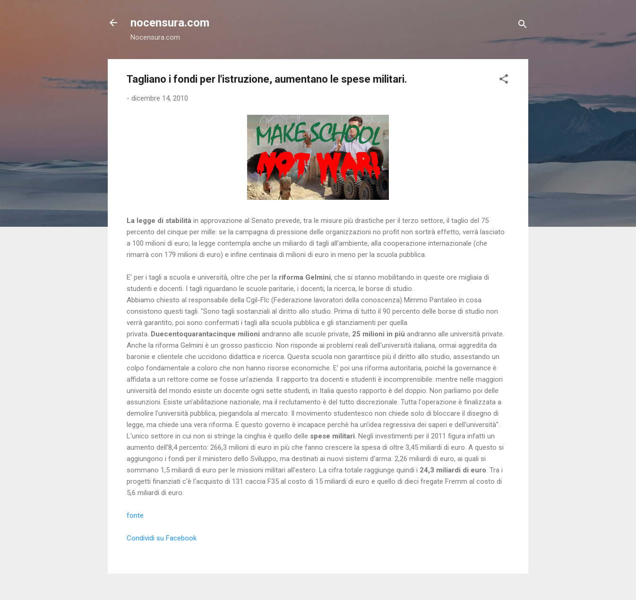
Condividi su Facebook (162, 538)
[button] (503, 80)
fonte (135, 515)
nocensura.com (169, 22)
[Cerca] (522, 25)
